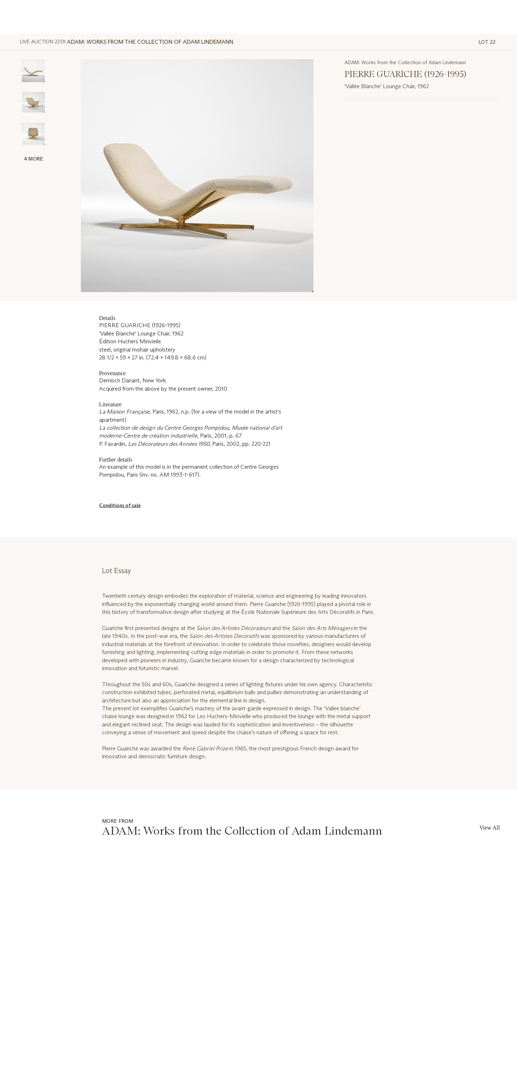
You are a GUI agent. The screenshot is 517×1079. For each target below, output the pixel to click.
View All (489, 828)
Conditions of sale (120, 505)
